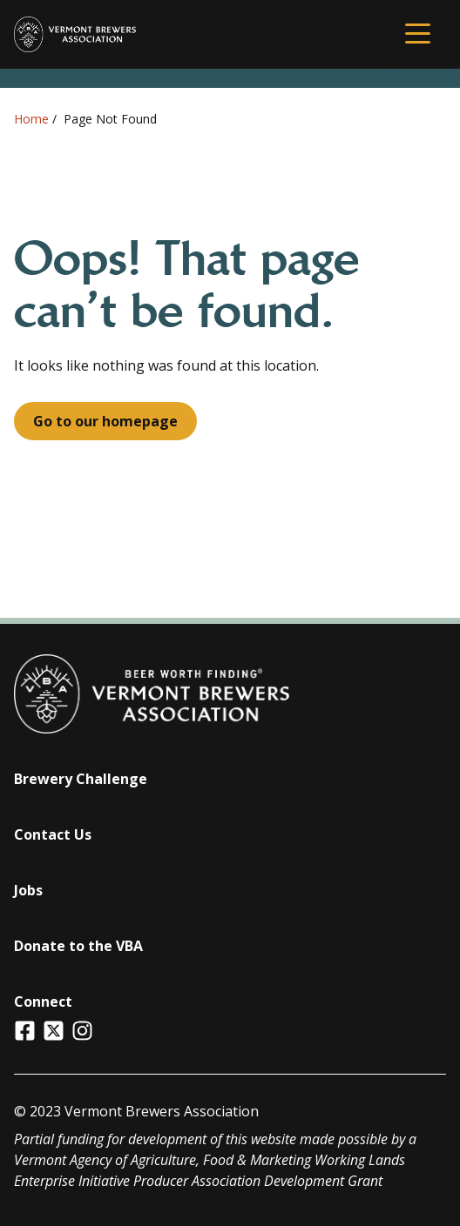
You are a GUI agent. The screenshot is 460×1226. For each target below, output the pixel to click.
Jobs (28, 890)
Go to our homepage (105, 421)
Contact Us (52, 834)
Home (31, 119)
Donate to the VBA (78, 945)
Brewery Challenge (80, 778)
